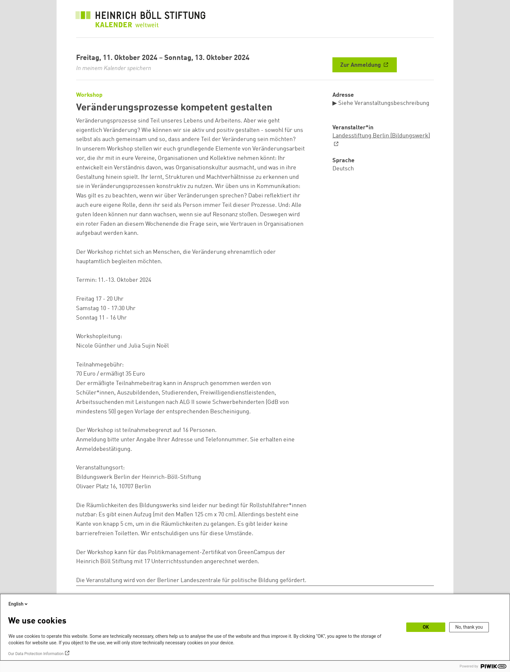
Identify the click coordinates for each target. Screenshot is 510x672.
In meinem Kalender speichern (113, 68)
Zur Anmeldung (361, 65)
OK (426, 627)
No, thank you (469, 627)
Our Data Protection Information (35, 653)
